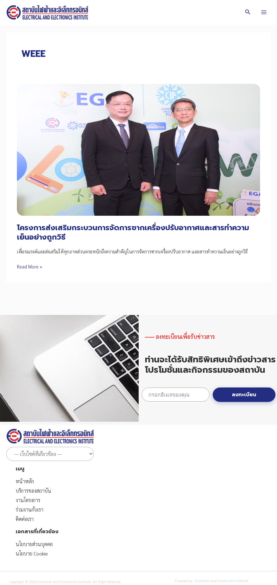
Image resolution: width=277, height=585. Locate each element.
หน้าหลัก (25, 481)
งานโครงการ (28, 500)
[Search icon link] (248, 12)
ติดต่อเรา (25, 519)
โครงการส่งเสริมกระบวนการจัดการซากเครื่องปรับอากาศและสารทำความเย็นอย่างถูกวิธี (133, 232)
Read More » (29, 266)
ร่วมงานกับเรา (29, 509)
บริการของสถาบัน (33, 490)
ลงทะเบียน (244, 394)
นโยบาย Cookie (32, 553)
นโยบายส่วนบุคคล (34, 544)
